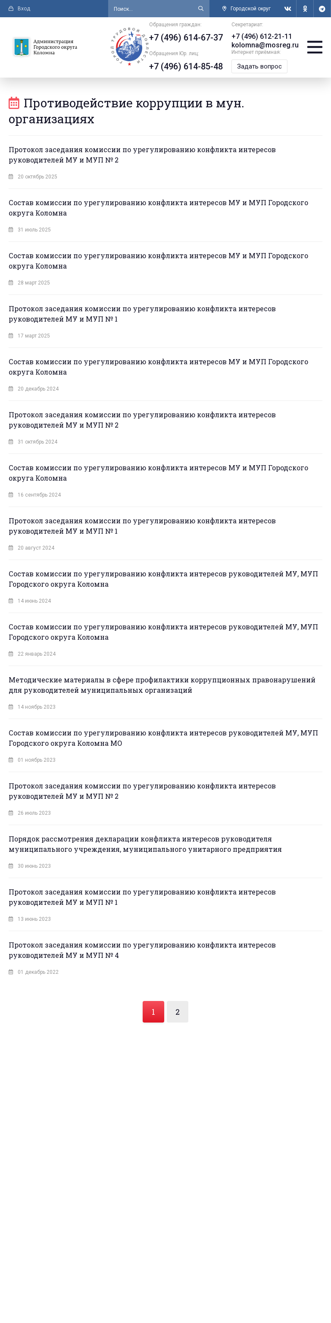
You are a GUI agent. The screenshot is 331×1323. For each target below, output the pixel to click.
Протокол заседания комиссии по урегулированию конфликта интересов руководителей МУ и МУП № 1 (142, 313)
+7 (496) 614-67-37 (186, 37)
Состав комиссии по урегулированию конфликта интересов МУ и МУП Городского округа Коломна (158, 207)
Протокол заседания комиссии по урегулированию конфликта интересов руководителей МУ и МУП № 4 (142, 950)
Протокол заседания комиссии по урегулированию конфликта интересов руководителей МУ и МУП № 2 (142, 154)
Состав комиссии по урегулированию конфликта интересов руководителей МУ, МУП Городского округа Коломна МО (163, 738)
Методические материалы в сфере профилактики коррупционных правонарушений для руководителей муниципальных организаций (162, 684)
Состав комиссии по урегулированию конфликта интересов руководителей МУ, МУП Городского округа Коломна (163, 578)
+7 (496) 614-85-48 (186, 66)
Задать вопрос (259, 66)
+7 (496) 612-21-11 (261, 36)
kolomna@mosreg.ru (265, 45)
